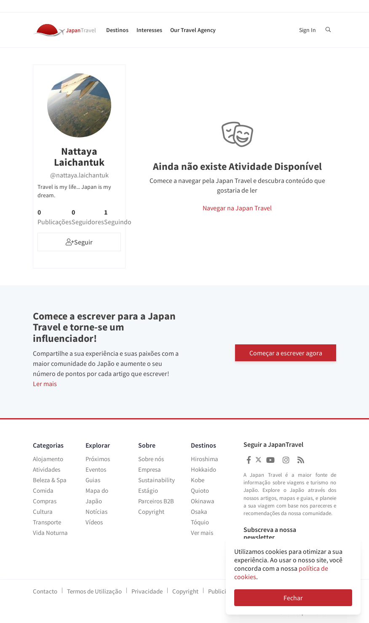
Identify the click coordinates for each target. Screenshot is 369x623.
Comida (43, 490)
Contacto (45, 591)
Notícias (96, 512)
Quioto (200, 490)
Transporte (47, 522)
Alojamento (48, 459)
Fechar (293, 597)
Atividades (46, 469)
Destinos (117, 30)
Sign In (307, 30)
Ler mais (45, 383)
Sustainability (156, 480)
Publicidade (223, 591)
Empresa (149, 469)
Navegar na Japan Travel (237, 208)
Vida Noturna (50, 533)
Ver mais (202, 533)
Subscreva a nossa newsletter (269, 533)
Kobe (197, 480)
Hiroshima (204, 459)
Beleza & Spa (50, 480)
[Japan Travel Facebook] (248, 460)
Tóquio (200, 522)
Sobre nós (151, 459)
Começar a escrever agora (285, 352)
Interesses (149, 30)
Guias (93, 480)
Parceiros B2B (156, 501)
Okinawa (202, 501)
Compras (44, 501)
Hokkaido (203, 469)
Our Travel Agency (193, 30)
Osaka (199, 512)
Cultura (43, 512)
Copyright (151, 512)
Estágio (148, 490)
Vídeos (94, 522)
